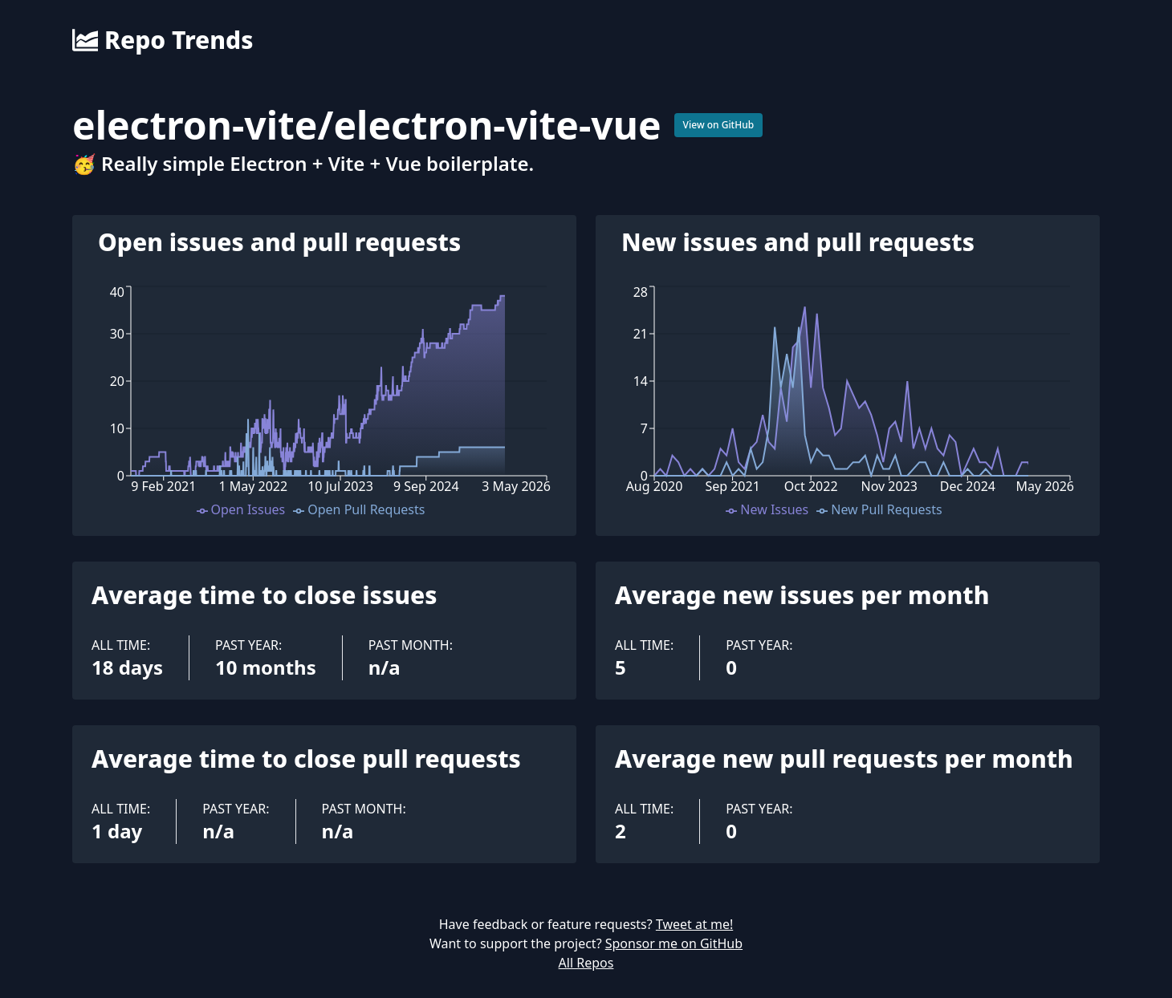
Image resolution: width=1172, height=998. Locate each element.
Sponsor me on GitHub (674, 943)
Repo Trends (162, 40)
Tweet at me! (694, 924)
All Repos (586, 963)
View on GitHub (719, 125)
